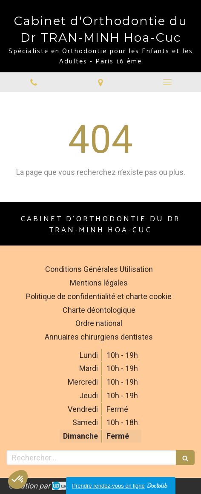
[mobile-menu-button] (167, 82)
